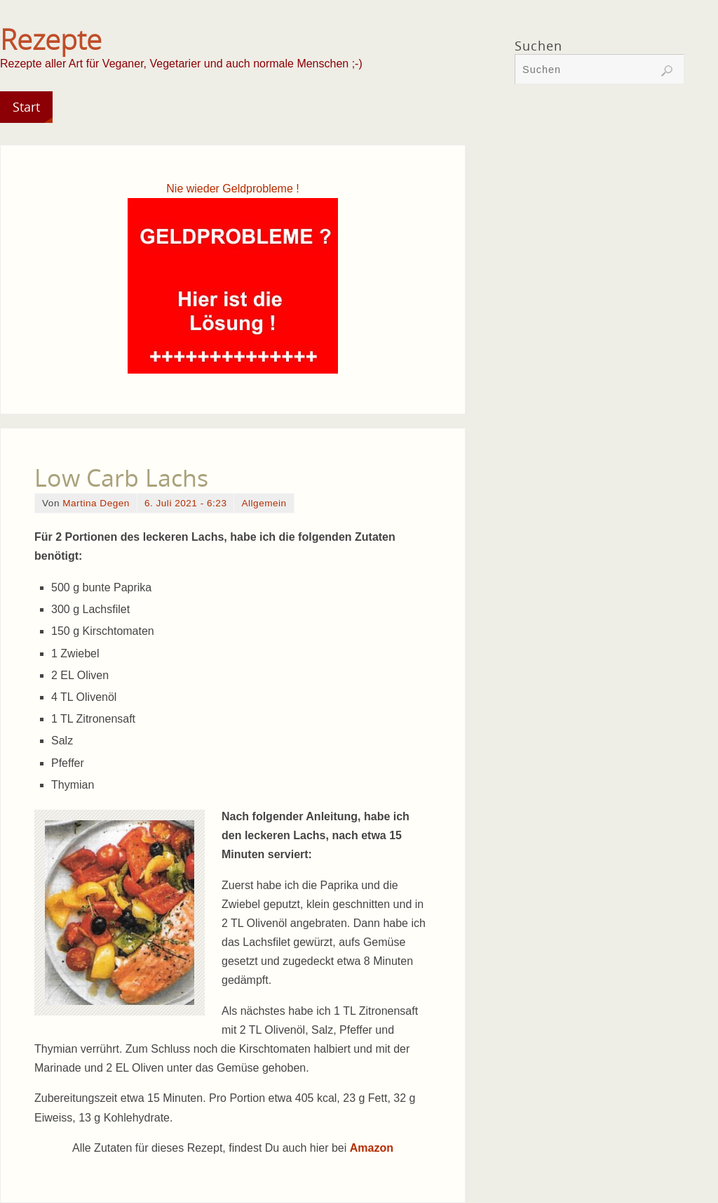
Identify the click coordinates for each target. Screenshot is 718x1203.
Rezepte (51, 39)
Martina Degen (96, 503)
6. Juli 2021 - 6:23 (185, 503)
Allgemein (263, 503)
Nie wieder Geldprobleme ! (232, 189)
